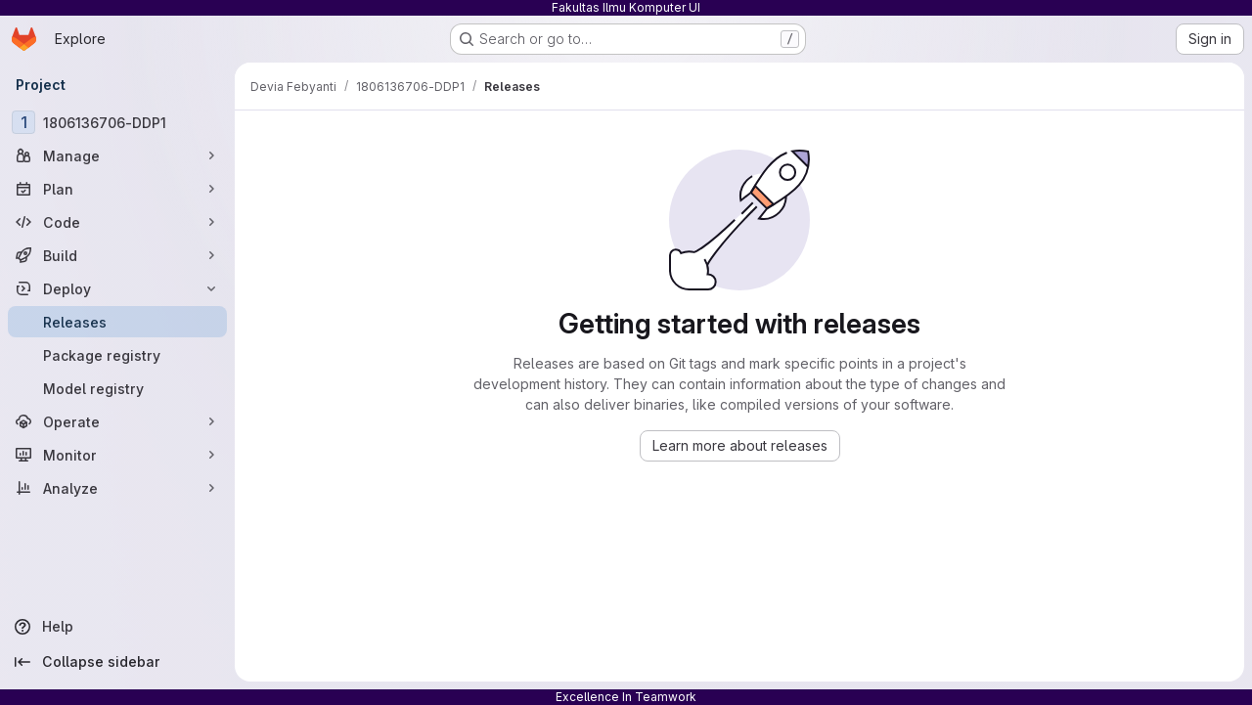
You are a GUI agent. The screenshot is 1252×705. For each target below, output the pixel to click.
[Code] (117, 222)
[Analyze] (117, 488)
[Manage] (117, 155)
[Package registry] (117, 355)
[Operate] (117, 421)
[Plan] (117, 188)
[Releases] (117, 321)
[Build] (117, 255)
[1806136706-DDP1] (117, 122)
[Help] (117, 626)
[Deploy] (117, 288)
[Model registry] (117, 388)
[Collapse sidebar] (117, 662)
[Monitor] (117, 454)
